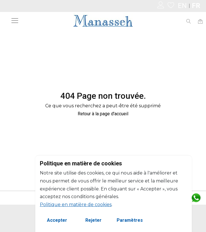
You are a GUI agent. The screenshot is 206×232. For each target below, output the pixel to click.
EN (182, 6)
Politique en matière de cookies (76, 204)
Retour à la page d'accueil (103, 113)
